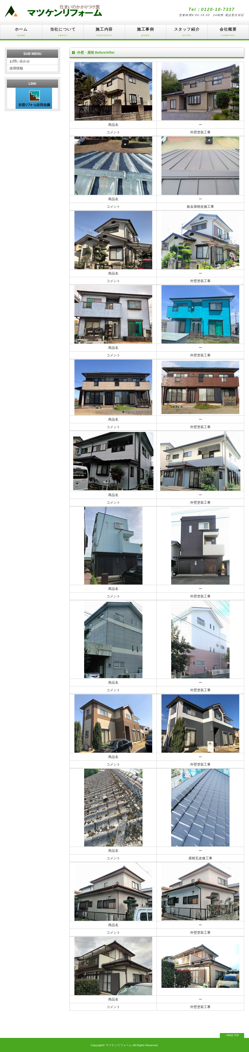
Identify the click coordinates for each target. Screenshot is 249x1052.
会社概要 (228, 33)
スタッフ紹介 (186, 33)
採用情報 (16, 68)
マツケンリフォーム (119, 1045)
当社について (62, 33)
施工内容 (104, 33)
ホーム (21, 33)
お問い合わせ (19, 61)
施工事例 (145, 33)
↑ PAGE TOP (232, 1035)
